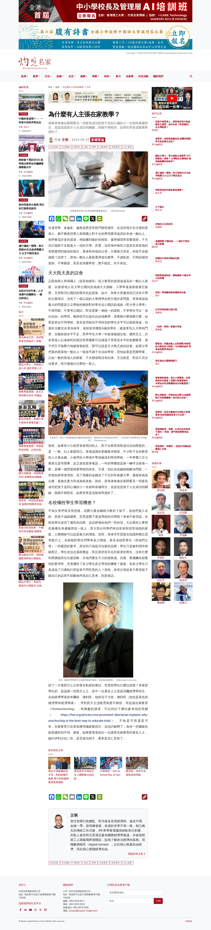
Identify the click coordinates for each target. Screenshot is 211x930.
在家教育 (104, 147)
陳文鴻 (176, 210)
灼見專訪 (23, 241)
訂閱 (158, 900)
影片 (118, 76)
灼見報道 (23, 155)
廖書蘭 (176, 332)
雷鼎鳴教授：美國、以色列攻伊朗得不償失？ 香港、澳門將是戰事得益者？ (182, 435)
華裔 (94, 147)
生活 (70, 76)
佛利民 (77, 147)
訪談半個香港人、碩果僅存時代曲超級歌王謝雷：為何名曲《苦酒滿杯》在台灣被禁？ (182, 127)
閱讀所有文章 (136, 853)
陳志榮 (176, 454)
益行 (175, 298)
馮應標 (176, 227)
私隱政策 (188, 921)
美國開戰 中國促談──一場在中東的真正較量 (181, 244)
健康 (82, 76)
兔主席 (176, 195)
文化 (47, 76)
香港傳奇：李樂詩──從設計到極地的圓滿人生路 (182, 449)
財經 (59, 76)
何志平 (176, 284)
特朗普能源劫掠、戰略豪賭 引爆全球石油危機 (182, 278)
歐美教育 (116, 147)
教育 (35, 76)
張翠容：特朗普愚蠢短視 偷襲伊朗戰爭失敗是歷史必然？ (31, 504)
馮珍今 (26, 127)
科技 (106, 76)
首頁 (50, 87)
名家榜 (129, 76)
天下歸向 (177, 207)
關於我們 (158, 76)
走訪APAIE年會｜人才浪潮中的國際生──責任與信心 (31, 294)
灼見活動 (143, 76)
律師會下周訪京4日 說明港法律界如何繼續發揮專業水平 (31, 163)
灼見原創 (54, 147)
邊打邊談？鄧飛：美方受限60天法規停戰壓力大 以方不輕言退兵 (31, 249)
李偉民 (176, 130)
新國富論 (97, 140)
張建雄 (176, 315)
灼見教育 (23, 286)
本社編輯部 (28, 172)
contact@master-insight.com (83, 911)
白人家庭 (128, 147)
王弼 (65, 140)
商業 (94, 76)
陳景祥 (176, 249)
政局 (23, 76)
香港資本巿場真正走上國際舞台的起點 (85, 770)
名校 (86, 147)
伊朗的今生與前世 (182, 224)
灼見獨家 (66, 147)
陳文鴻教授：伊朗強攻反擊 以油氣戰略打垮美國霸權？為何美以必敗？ (182, 400)
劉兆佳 (176, 264)
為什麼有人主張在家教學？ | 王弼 (76, 87)
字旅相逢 (23, 114)
